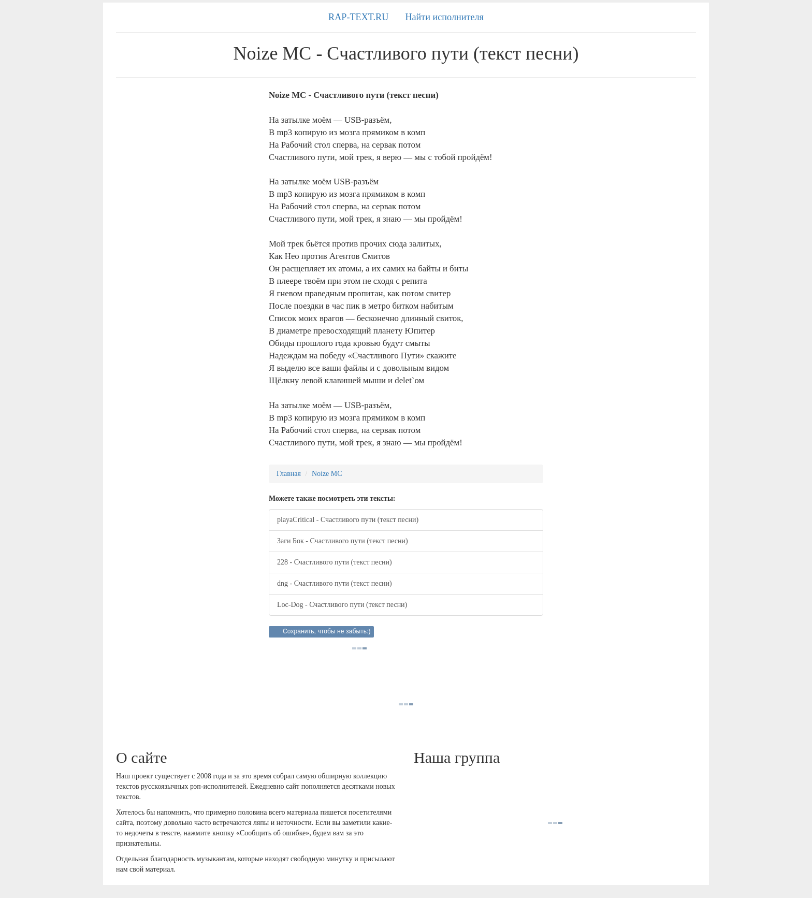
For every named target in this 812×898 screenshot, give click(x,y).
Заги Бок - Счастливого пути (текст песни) (342, 541)
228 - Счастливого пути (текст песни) (334, 562)
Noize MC (327, 473)
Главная (289, 473)
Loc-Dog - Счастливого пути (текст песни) (342, 605)
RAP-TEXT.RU (358, 17)
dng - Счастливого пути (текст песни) (334, 583)
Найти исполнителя (444, 17)
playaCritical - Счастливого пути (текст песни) (347, 520)
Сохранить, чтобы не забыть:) (327, 631)
